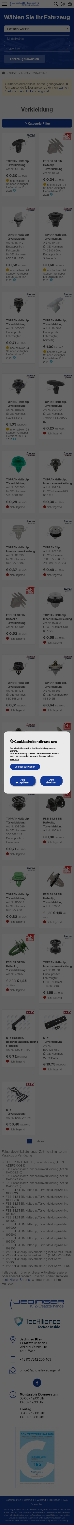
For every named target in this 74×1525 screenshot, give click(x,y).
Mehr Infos (14, 760)
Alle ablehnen (51, 781)
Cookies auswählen (25, 766)
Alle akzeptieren (22, 781)
